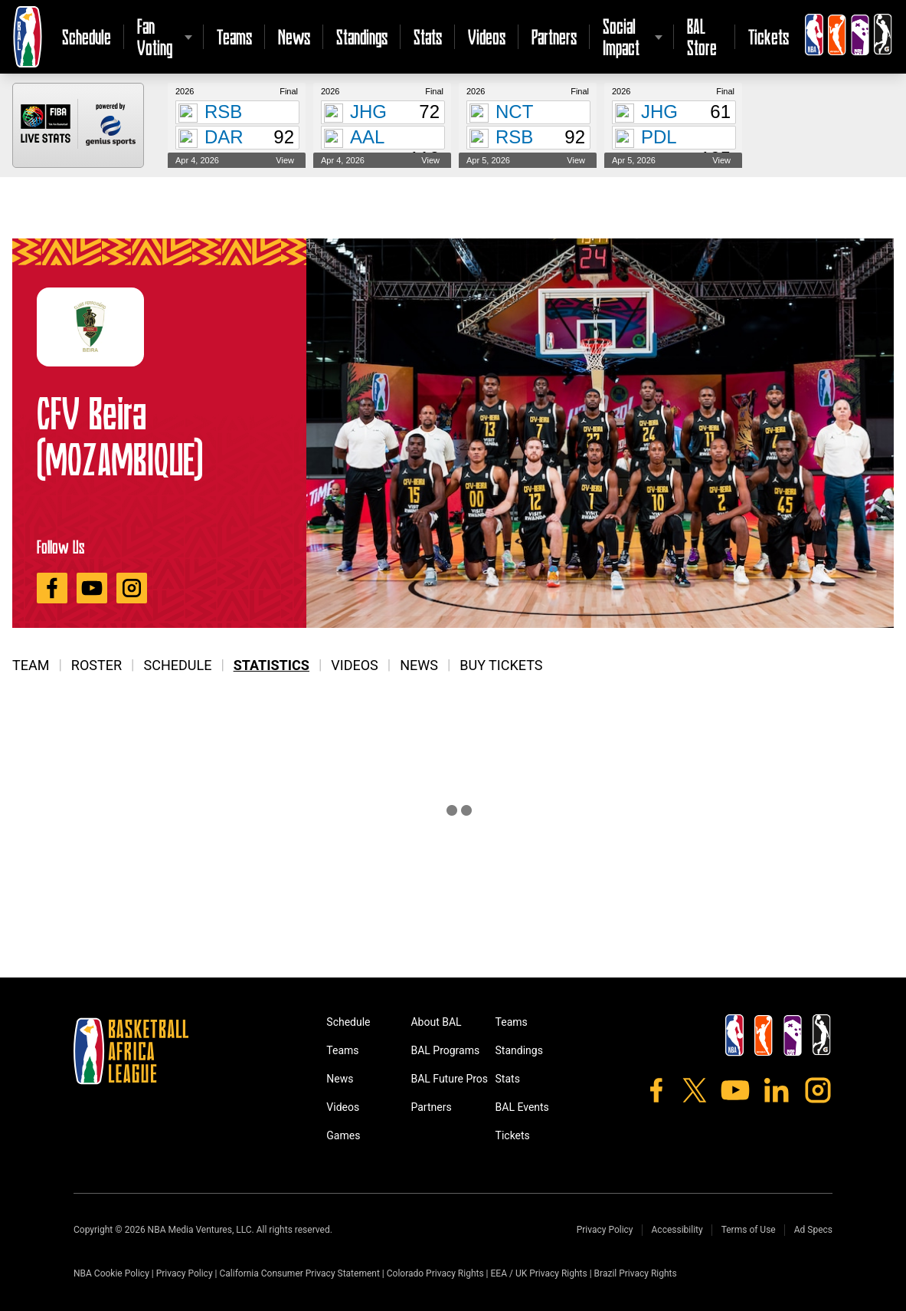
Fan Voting (154, 37)
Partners (554, 37)
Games (343, 1135)
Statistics (271, 665)
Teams (234, 37)
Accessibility (677, 1229)
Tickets (768, 37)
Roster (96, 665)
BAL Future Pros (449, 1079)
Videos (486, 37)
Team (30, 665)
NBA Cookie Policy (111, 1273)
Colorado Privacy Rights (435, 1273)
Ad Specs (813, 1229)
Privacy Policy (605, 1229)
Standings (362, 37)
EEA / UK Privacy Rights (539, 1273)
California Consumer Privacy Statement (299, 1273)
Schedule (86, 37)
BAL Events (522, 1107)
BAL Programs (444, 1050)
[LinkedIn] (776, 1090)
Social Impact (621, 37)
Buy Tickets (501, 665)
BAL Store (702, 37)
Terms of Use (748, 1229)
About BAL (435, 1022)
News (294, 37)
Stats (428, 37)
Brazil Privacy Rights (635, 1273)
